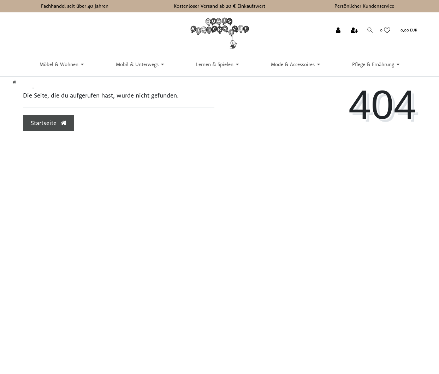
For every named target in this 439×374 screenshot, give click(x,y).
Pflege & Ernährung (373, 64)
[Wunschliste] (385, 30)
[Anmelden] (338, 31)
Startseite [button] (48, 123)
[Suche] (369, 30)
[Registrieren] (353, 31)
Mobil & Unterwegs (137, 64)
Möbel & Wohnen (59, 64)
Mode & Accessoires (293, 64)
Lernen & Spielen (214, 64)
